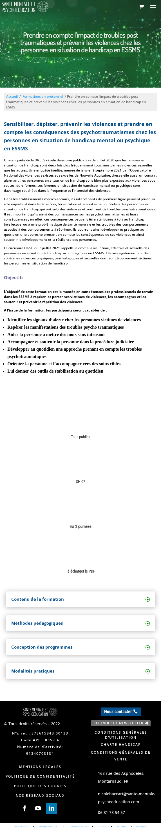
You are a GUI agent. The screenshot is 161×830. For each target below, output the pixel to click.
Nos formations (21, 826)
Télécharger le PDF (80, 571)
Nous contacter (118, 711)
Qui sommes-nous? (78, 826)
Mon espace (141, 826)
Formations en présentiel (43, 96)
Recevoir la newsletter (118, 723)
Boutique (121, 826)
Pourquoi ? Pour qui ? (49, 826)
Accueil (12, 96)
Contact (102, 826)
